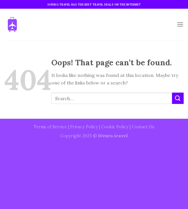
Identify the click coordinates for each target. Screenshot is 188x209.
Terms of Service (50, 126)
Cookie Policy (115, 126)
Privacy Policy (84, 126)
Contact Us (143, 126)
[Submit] (178, 98)
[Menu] (180, 24)
